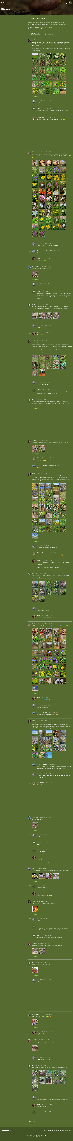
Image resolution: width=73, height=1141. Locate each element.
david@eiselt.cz (41, 1137)
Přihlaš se (30, 29)
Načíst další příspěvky (34, 1122)
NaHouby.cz (6, 3)
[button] (66, 3)
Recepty (62, 1130)
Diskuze (66, 1130)
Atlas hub (56, 1130)
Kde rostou (51, 1130)
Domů (45, 1130)
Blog (70, 1130)
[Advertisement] (13, 41)
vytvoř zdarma (42, 29)
